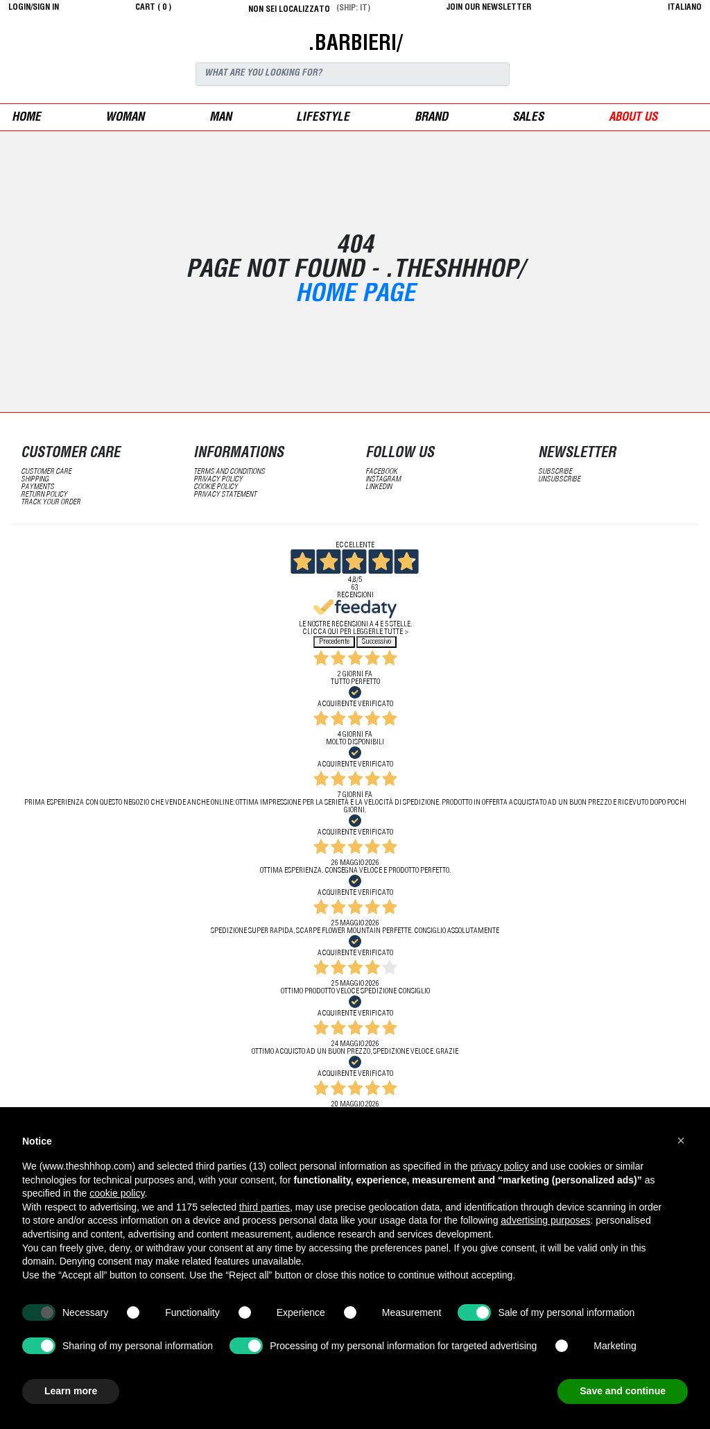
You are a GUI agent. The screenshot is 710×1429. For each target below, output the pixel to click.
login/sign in (33, 7)
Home (26, 118)
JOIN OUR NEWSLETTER (489, 7)
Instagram (383, 480)
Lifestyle (322, 118)
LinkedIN (378, 487)
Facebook (381, 472)
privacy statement (225, 495)
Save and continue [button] (623, 1390)
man (220, 118)
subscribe (555, 472)
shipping (35, 480)
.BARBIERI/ (355, 45)
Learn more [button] (70, 1390)
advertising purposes (545, 1220)
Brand (431, 118)
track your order (50, 502)
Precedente (334, 642)
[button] (681, 1140)
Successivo (376, 642)
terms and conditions (229, 472)
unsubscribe (559, 480)
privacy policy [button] (499, 1166)
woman (124, 118)
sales (528, 118)
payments (37, 487)
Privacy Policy (218, 480)
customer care (46, 472)
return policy (44, 495)
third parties (264, 1207)
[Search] (353, 74)
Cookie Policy (215, 487)
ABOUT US (633, 118)
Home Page (355, 296)
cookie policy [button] (116, 1193)
